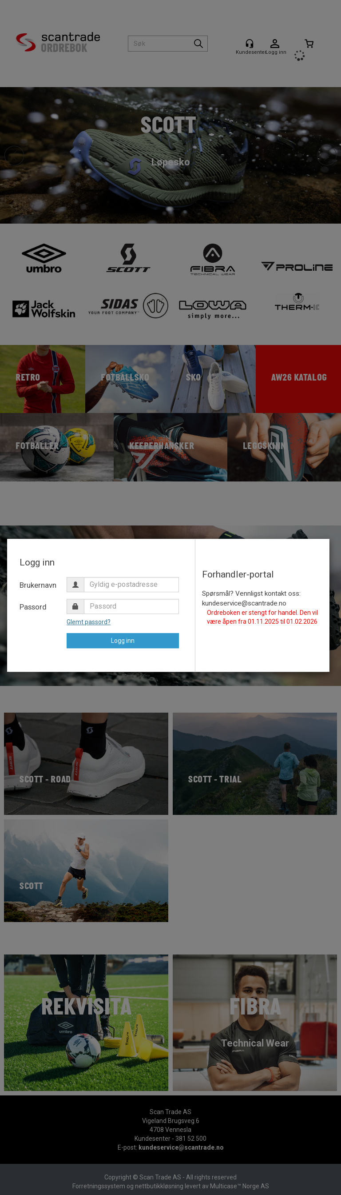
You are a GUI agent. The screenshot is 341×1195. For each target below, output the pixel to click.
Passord (33, 606)
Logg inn (123, 640)
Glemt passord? (89, 622)
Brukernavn (38, 585)
